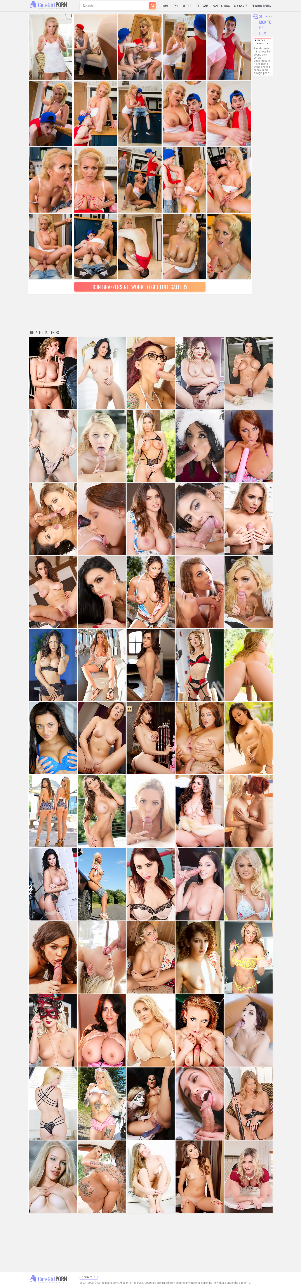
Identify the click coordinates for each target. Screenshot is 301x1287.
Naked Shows (221, 5)
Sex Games (240, 5)
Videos (187, 5)
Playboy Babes (261, 5)
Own (175, 5)
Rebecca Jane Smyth (261, 42)
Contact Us (88, 1277)
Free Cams (201, 5)
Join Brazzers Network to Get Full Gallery (140, 287)
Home (165, 5)
